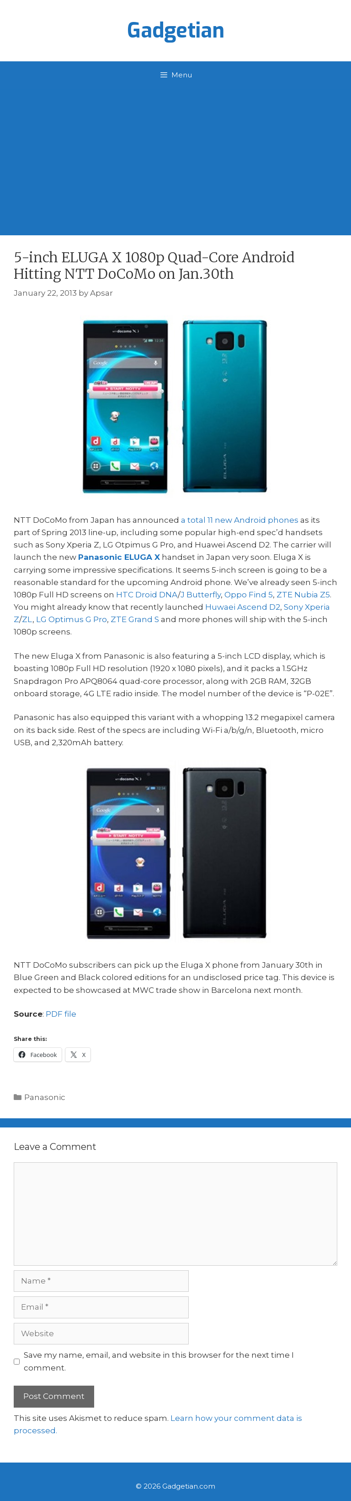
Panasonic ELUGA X (119, 557)
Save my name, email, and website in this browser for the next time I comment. (159, 1361)
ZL (27, 619)
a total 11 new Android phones (239, 520)
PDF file (61, 1014)
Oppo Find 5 (248, 594)
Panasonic (44, 1097)
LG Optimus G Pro (71, 619)
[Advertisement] (175, 157)
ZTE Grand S (135, 619)
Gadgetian (175, 30)
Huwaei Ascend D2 (242, 607)
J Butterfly (201, 594)
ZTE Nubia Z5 (303, 594)
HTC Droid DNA (147, 594)
